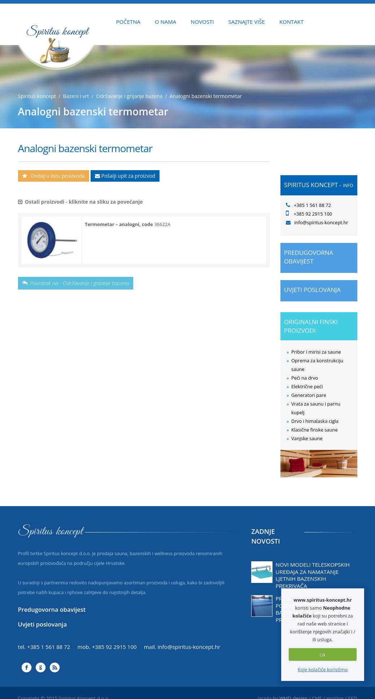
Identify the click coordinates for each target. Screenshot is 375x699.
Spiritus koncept (37, 96)
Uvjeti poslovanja (312, 290)
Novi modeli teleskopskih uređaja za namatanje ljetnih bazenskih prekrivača (313, 575)
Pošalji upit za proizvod (125, 175)
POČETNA (128, 21)
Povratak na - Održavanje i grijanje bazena (76, 283)
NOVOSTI (202, 21)
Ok (323, 654)
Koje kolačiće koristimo (323, 669)
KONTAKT (291, 21)
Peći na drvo (304, 378)
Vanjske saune (307, 438)
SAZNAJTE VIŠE (246, 21)
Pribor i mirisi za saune (316, 352)
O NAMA (165, 21)
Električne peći (307, 386)
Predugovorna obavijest (308, 256)
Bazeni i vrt (76, 96)
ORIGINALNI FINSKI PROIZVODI (311, 326)
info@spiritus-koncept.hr (189, 646)
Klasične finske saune (314, 429)
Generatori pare (308, 395)
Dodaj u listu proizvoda (53, 175)
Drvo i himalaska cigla (315, 421)
